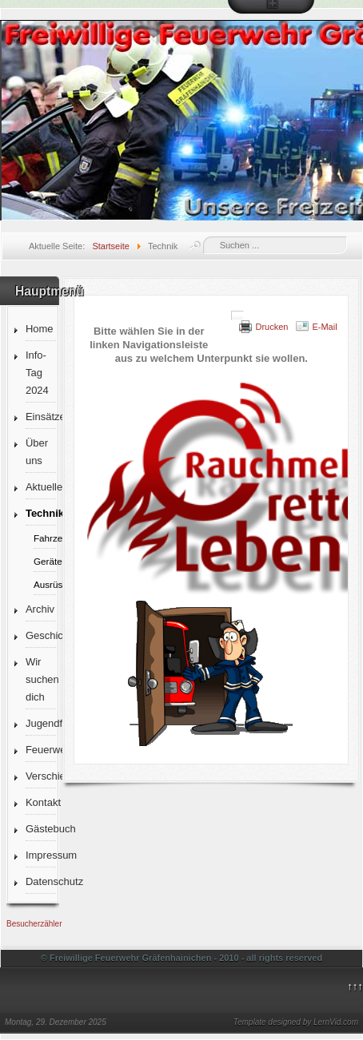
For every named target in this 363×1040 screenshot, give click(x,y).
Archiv (40, 609)
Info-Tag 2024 (37, 372)
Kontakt (41, 802)
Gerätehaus (45, 561)
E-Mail (324, 326)
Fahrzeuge (45, 538)
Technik (41, 513)
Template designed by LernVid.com (295, 1022)
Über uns (37, 451)
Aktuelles (41, 487)
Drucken (271, 326)
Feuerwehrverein (41, 750)
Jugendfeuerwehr (41, 723)
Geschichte (41, 635)
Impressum (41, 855)
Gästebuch (41, 829)
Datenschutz (41, 881)
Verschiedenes (41, 776)
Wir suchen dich (41, 679)
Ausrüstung (45, 584)
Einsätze (41, 417)
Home (40, 329)
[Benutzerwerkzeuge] (237, 315)
